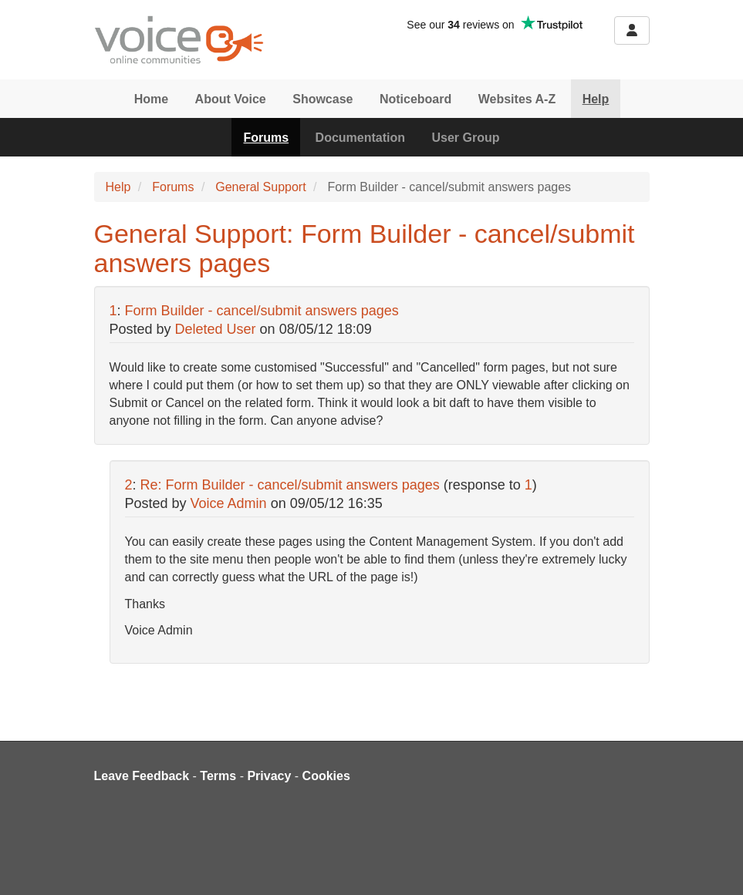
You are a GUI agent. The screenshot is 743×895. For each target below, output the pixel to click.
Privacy (269, 775)
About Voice (230, 99)
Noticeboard (415, 99)
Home (151, 99)
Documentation (360, 137)
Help (596, 99)
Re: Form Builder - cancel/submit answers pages (290, 485)
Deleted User (215, 329)
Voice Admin (229, 503)
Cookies (326, 775)
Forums (266, 137)
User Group (466, 137)
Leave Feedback (142, 775)
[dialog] (714, 864)
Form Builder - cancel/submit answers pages (262, 310)
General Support (260, 186)
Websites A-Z (517, 99)
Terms (218, 775)
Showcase (322, 99)
